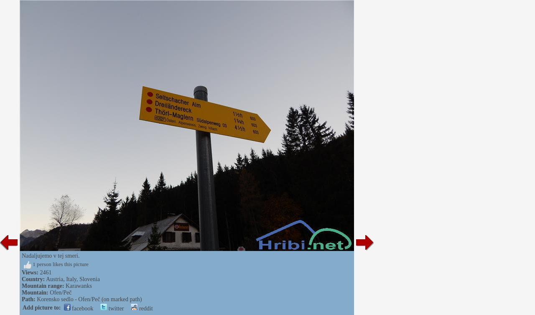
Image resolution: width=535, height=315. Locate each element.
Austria (54, 279)
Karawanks (79, 286)
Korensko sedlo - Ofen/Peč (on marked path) (89, 299)
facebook (79, 308)
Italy (71, 279)
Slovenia (89, 279)
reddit (142, 308)
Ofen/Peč (60, 292)
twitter (112, 308)
